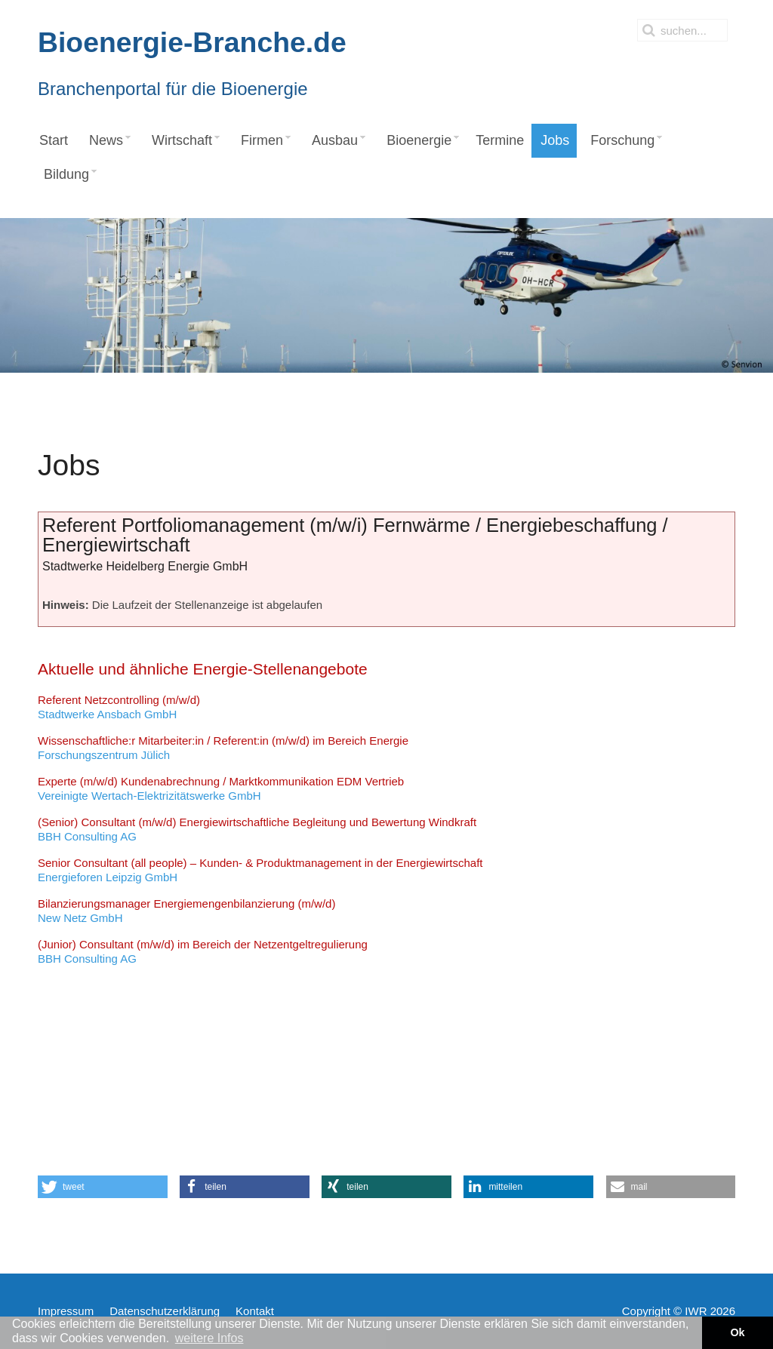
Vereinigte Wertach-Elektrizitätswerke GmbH (221, 789)
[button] (103, 1186)
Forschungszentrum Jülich (223, 748)
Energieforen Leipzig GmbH (260, 870)
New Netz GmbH (186, 911)
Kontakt (255, 1310)
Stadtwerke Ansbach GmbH (119, 707)
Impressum (66, 1310)
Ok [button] (737, 1332)
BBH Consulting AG (257, 830)
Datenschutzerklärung (164, 1310)
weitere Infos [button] (209, 1338)
